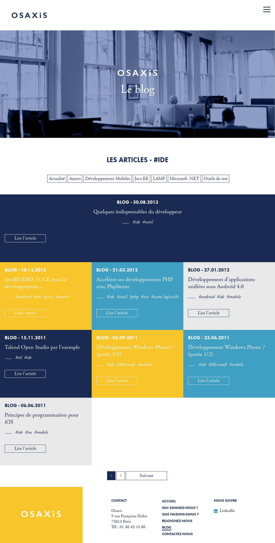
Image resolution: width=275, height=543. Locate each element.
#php (134, 297)
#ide (136, 222)
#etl (18, 358)
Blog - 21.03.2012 (117, 270)
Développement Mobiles (107, 179)
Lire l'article (25, 238)
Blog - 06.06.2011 (25, 405)
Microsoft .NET (184, 179)
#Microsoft (126, 365)
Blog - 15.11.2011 (25, 338)
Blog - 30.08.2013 (137, 202)
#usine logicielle (164, 297)
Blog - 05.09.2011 (117, 338)
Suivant (146, 476)
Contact (119, 500)
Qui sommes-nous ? (180, 507)
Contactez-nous (177, 534)
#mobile (62, 297)
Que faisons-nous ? (180, 514)
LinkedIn (224, 510)
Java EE (141, 179)
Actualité (57, 179)
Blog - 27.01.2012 (208, 270)
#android (23, 297)
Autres (75, 179)
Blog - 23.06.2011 (208, 338)
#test (145, 297)
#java (48, 297)
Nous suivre (225, 500)
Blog (166, 527)
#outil (147, 222)
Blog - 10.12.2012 (25, 270)
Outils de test (216, 179)
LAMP (159, 179)
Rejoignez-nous (177, 520)
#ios (28, 432)
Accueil (169, 501)
